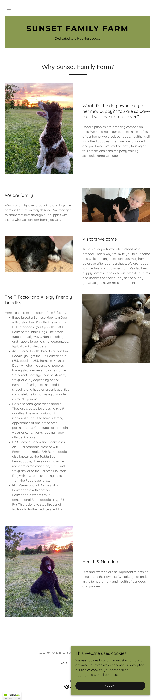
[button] (9, 8)
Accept (110, 685)
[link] (77, 30)
